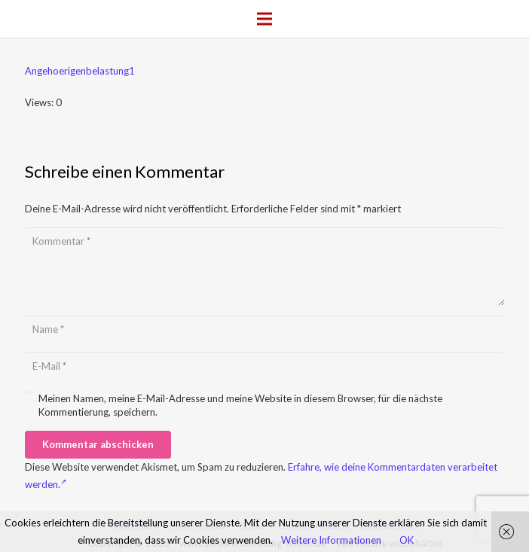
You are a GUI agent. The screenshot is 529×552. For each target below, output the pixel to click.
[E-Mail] (265, 366)
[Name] (265, 329)
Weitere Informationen (331, 540)
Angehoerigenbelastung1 (80, 71)
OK (406, 540)
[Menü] (264, 19)
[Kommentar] (265, 266)
